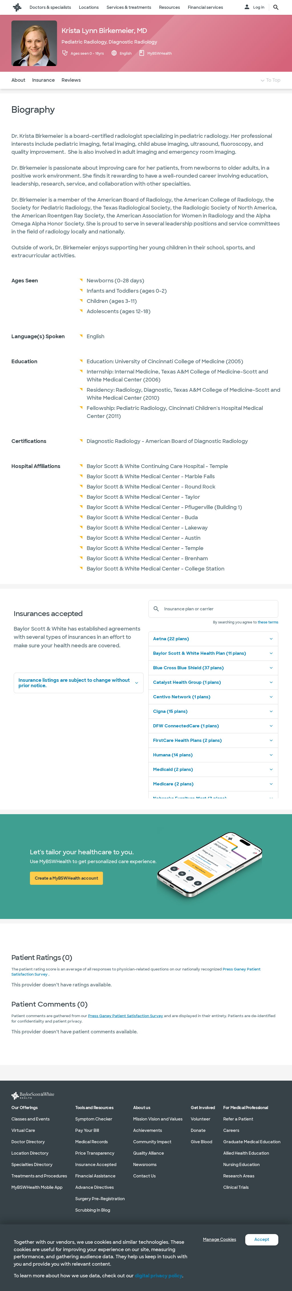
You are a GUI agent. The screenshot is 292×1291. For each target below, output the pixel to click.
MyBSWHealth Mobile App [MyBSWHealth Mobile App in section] (36, 1187)
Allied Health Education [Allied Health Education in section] (246, 1153)
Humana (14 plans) (213, 766)
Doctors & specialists (50, 7)
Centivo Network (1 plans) (213, 708)
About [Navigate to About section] (18, 92)
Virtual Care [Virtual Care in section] (23, 1130)
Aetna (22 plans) (213, 650)
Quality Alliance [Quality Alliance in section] (148, 1153)
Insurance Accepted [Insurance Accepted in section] (95, 1164)
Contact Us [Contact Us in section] (144, 1176)
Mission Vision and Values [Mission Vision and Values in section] (157, 1119)
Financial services (205, 7)
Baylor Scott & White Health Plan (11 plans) (213, 664)
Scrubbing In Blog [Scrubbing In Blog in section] (92, 1210)
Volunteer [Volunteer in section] (200, 1119)
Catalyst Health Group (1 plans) (213, 693)
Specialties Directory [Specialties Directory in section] (31, 1164)
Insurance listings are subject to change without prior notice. (79, 694)
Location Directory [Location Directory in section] (29, 1153)
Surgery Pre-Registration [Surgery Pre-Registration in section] (100, 1198)
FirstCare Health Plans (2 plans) (213, 751)
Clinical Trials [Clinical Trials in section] (236, 1187)
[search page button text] (276, 7)
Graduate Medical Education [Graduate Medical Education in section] (252, 1141)
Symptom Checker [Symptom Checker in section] (93, 1119)
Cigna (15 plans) (213, 722)
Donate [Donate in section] (198, 1130)
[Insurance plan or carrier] (219, 620)
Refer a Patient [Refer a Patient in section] (238, 1119)
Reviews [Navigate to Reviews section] (71, 92)
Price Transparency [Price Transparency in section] (94, 1153)
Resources (169, 7)
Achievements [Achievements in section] (147, 1130)
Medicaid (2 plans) (213, 780)
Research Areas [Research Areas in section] (238, 1176)
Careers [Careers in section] (231, 1130)
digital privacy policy (158, 1276)
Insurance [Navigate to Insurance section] (43, 92)
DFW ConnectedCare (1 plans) (213, 737)
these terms (268, 633)
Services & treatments (129, 7)
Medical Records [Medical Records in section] (91, 1141)
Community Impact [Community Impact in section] (152, 1141)
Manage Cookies (215, 1240)
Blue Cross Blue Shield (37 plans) (213, 679)
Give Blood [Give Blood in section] (201, 1141)
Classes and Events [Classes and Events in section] (30, 1119)
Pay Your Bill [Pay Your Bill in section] (87, 1130)
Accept (260, 1240)
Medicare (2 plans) (213, 795)
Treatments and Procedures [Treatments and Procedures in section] (39, 1176)
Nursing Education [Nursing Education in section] (241, 1164)
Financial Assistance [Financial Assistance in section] (95, 1176)
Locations (89, 7)
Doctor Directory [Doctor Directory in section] (28, 1141)
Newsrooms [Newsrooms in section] (145, 1164)
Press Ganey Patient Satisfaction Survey (125, 1027)
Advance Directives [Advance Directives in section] (94, 1187)
